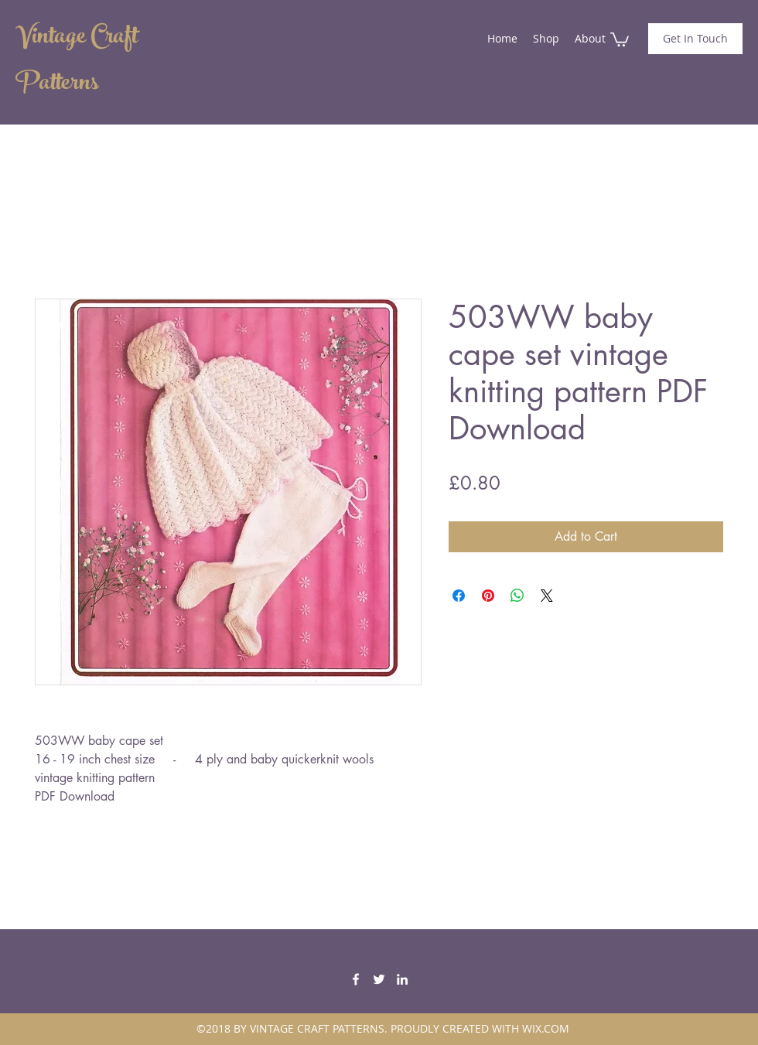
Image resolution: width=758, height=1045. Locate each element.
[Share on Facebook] (458, 595)
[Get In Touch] (695, 38)
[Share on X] (547, 595)
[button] (619, 38)
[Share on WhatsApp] (517, 595)
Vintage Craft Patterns (76, 62)
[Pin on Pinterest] (488, 595)
